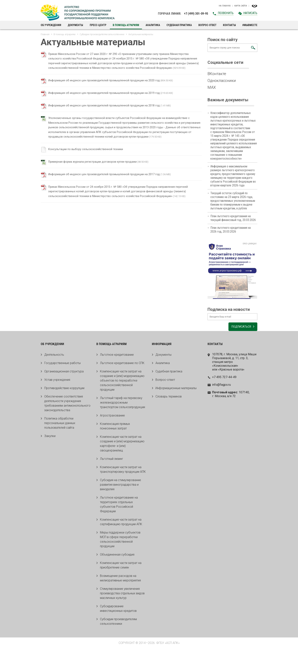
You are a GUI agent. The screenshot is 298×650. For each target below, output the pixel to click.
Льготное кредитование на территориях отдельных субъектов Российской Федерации (119, 506)
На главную (225, 6)
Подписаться (239, 328)
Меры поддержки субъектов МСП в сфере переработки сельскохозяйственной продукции (120, 540)
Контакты (229, 25)
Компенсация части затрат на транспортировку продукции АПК (123, 471)
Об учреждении (51, 25)
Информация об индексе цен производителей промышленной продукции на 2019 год (109, 97)
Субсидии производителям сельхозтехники (102, 34)
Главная (45, 34)
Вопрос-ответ (207, 25)
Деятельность (54, 356)
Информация (161, 345)
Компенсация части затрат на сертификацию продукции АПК (121, 523)
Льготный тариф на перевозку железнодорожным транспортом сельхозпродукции (122, 404)
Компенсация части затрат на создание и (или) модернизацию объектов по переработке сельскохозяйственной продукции (122, 382)
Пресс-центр (98, 25)
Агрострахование (112, 417)
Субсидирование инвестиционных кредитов (118, 610)
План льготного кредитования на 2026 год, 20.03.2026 (230, 229)
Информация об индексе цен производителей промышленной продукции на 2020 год (109, 84)
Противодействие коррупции (64, 389)
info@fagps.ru (221, 386)
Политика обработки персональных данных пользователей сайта (59, 424)
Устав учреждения (57, 381)
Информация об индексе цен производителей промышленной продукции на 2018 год (109, 110)
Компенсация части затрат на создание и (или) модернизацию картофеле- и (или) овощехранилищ (122, 445)
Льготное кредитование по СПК (122, 364)
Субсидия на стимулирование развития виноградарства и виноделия (120, 486)
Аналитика (153, 25)
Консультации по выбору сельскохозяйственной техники (89, 157)
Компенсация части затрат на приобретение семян (120, 567)
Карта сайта (240, 6)
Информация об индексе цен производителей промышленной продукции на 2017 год (109, 182)
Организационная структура (64, 373)
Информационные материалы (176, 389)
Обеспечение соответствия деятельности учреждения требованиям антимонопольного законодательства (67, 404)
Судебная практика (179, 25)
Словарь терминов (168, 398)
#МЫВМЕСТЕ (249, 25)
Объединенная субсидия (117, 556)
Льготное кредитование (117, 356)
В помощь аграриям (126, 25)
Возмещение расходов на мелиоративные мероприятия (120, 580)
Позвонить (226, 13)
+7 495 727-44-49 (224, 378)
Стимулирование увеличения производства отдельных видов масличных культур (122, 594)
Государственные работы (62, 364)
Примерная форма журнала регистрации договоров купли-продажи (96, 170)
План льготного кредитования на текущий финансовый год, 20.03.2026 (233, 218)
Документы (75, 25)
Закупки (49, 437)
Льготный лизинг (111, 460)
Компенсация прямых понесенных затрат (115, 428)
